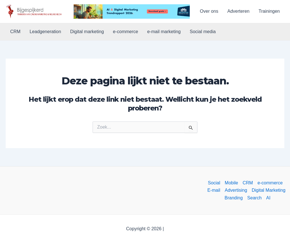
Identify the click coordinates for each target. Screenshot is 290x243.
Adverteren (238, 11)
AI (268, 197)
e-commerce (125, 31)
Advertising (236, 190)
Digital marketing (87, 31)
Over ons (209, 11)
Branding (234, 197)
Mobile (231, 182)
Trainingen (269, 11)
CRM (15, 31)
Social (214, 182)
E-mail (213, 190)
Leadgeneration (45, 31)
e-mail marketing (164, 31)
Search (254, 197)
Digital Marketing (268, 190)
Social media (203, 31)
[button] (34, 11)
